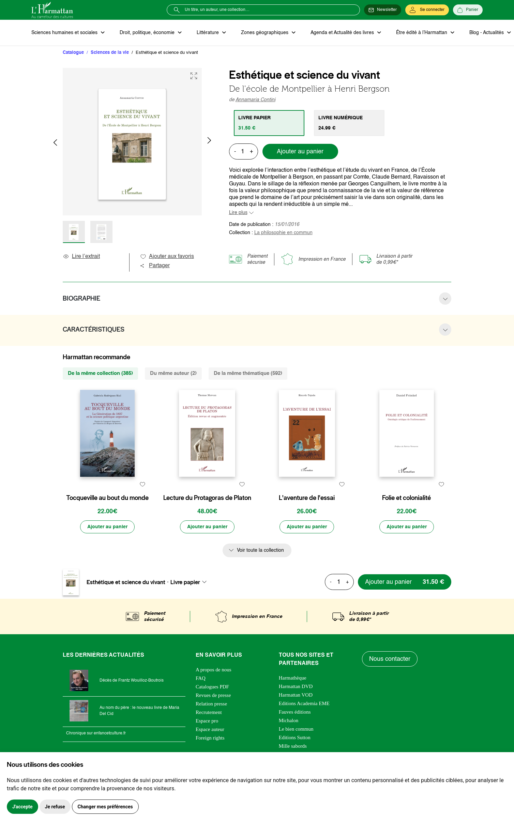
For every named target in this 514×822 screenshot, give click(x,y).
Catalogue (73, 52)
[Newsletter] (382, 9)
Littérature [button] (208, 32)
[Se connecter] (427, 9)
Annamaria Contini (255, 99)
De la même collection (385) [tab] (100, 373)
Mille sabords (293, 746)
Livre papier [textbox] (185, 582)
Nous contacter (389, 659)
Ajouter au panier (300, 152)
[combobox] (190, 582)
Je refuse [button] (55, 806)
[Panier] (468, 9)
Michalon (289, 720)
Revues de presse (213, 695)
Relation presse (211, 703)
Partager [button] (155, 266)
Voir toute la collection (260, 550)
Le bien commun (296, 729)
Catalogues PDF (212, 686)
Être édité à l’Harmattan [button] (422, 32)
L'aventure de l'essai (307, 498)
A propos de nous (213, 669)
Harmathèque (292, 678)
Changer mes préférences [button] (105, 806)
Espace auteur (210, 729)
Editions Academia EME (304, 703)
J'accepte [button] (22, 806)
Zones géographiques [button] (265, 32)
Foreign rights (210, 738)
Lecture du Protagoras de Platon (207, 498)
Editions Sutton (295, 737)
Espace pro (207, 721)
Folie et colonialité (406, 498)
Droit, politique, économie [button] (148, 32)
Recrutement (209, 712)
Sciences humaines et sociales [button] (65, 32)
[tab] (269, 123)
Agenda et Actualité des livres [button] (343, 32)
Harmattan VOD (296, 695)
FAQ (201, 678)
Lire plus (238, 212)
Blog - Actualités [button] (487, 32)
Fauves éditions (295, 712)
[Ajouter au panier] (107, 526)
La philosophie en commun (283, 232)
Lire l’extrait (81, 256)
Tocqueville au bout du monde (107, 498)
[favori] (142, 484)
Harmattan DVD (296, 686)
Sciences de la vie (110, 52)
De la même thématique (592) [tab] (248, 373)
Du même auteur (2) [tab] (173, 373)
